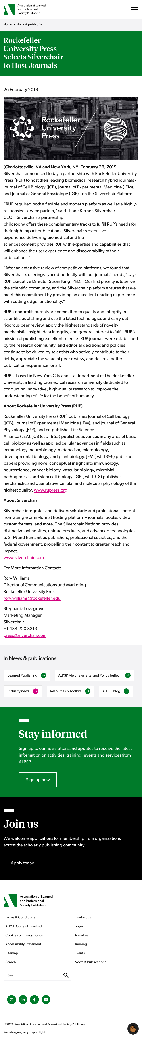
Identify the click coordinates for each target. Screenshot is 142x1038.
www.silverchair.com (24, 557)
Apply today (22, 863)
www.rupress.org (50, 490)
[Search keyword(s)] (37, 975)
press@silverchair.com (25, 635)
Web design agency (16, 1032)
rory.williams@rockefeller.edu (32, 598)
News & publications (32, 658)
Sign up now (38, 780)
